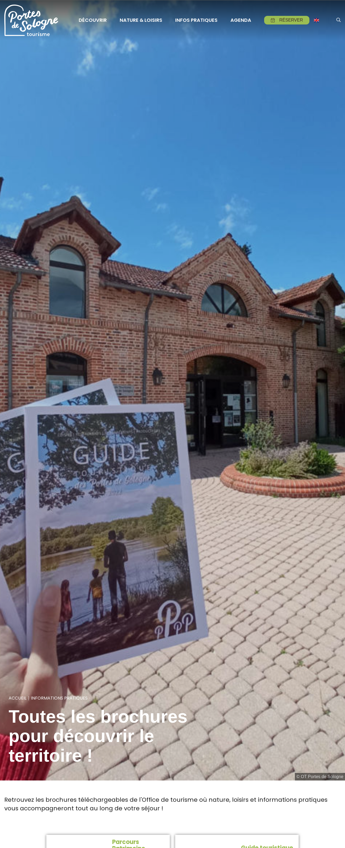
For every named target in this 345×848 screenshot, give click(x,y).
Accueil (17, 698)
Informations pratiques (59, 698)
